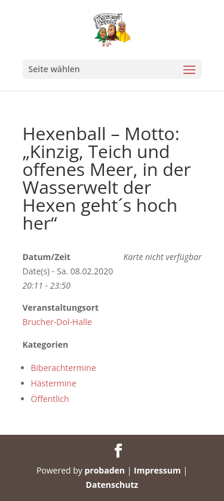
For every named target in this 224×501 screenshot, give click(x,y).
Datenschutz (112, 484)
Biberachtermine (63, 367)
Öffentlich (50, 398)
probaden (104, 470)
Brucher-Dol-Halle (57, 321)
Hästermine (53, 383)
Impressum (157, 470)
